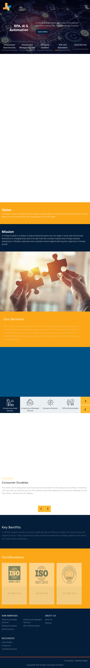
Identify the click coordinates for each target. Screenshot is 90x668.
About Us (48, 620)
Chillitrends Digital (81, 661)
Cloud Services (80, 45)
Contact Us (6, 646)
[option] (45, 27)
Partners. (48, 623)
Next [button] (85, 401)
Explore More (43, 32)
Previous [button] (85, 409)
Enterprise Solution (9, 626)
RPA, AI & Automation (31, 626)
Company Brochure (9, 649)
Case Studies (7, 642)
